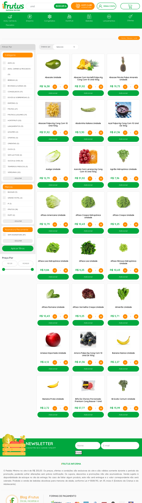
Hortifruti (69, 18)
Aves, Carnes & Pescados (10, 20)
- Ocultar (18, 178)
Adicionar (53, 93)
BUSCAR (61, 6)
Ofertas (130, 18)
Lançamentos (109, 18)
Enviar (78, 452)
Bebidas (89, 18)
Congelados (49, 18)
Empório (30, 18)
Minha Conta (107, 6)
